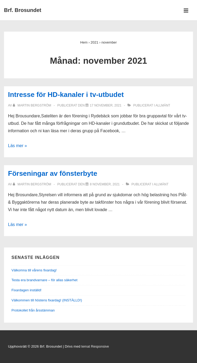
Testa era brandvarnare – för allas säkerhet (44, 280)
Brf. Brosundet (22, 10)
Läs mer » (17, 145)
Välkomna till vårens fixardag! (34, 270)
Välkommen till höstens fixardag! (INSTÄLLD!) (46, 300)
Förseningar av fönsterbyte (52, 173)
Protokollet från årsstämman (33, 310)
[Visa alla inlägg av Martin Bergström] (32, 105)
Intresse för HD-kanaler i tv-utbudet (66, 95)
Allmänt (162, 105)
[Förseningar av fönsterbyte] (105, 184)
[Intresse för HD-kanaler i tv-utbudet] (105, 105)
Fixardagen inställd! (26, 290)
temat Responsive (95, 346)
